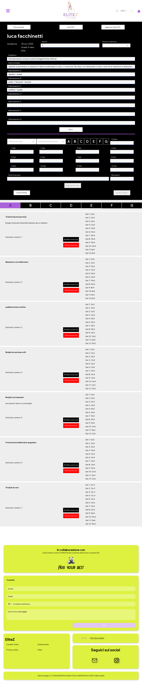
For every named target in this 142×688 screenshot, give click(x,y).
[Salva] (71, 129)
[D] (87, 141)
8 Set (113, 157)
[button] (139, 10)
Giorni (44, 42)
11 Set (79, 166)
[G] (106, 141)
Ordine (114, 139)
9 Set (13, 166)
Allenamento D (14, 94)
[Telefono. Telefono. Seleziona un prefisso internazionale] (10, 604)
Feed (40, 650)
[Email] (70, 596)
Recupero (115, 175)
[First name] (70, 588)
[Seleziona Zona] (21, 141)
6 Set (43, 157)
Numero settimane (109, 41)
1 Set (13, 148)
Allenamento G (14, 119)
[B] (75, 141)
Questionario (43, 644)
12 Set (114, 166)
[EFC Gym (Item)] (97, 638)
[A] (69, 141)
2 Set (43, 148)
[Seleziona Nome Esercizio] (51, 141)
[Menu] (8, 11)
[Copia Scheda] (21, 192)
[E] (94, 141)
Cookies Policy (12, 644)
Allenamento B (14, 78)
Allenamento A (14, 71)
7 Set (79, 157)
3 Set (79, 148)
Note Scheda (14, 63)
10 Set (43, 166)
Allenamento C (14, 86)
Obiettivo (12, 55)
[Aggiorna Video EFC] (113, 27)
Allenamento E (14, 101)
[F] (100, 141)
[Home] (84, 638)
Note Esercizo (14, 175)
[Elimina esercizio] (71, 245)
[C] (81, 141)
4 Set (113, 148)
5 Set (13, 157)
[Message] (70, 614)
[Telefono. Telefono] (73, 604)
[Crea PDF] (71, 27)
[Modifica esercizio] (71, 239)
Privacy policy (12, 650)
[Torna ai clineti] (19, 27)
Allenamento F (14, 110)
